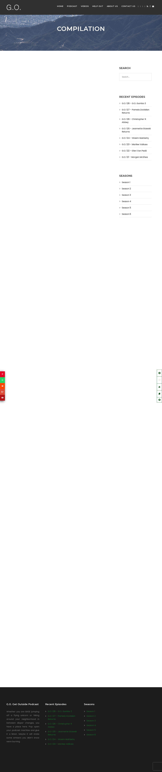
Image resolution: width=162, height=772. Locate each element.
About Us (112, 6)
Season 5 (126, 207)
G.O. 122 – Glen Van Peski (134, 150)
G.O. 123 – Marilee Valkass (135, 144)
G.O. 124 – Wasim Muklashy (135, 138)
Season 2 (126, 188)
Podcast (72, 6)
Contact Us (128, 6)
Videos (85, 6)
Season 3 (126, 195)
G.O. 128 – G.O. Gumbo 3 (134, 103)
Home (60, 6)
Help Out (97, 6)
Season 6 (126, 214)
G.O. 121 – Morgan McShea (135, 157)
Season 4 (126, 201)
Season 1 (126, 182)
